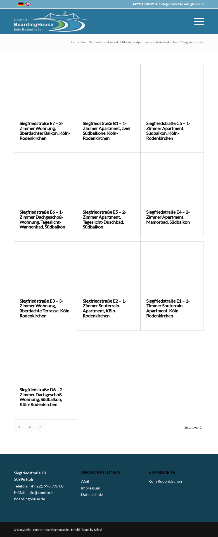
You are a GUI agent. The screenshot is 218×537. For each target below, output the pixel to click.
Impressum (90, 488)
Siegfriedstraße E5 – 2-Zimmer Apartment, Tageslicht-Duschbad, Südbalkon (104, 219)
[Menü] (196, 21)
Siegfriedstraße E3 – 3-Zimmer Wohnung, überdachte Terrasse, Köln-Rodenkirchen (45, 308)
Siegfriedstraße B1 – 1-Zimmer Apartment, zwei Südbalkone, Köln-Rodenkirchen (106, 131)
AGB (85, 481)
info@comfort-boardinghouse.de (182, 4)
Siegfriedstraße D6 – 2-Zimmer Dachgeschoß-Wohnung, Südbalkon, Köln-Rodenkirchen (42, 397)
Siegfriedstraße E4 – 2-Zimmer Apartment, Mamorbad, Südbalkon (168, 216)
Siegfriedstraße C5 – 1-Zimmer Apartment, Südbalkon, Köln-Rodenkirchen (168, 131)
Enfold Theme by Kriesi (86, 529)
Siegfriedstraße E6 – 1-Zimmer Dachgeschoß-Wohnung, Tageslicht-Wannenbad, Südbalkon (42, 219)
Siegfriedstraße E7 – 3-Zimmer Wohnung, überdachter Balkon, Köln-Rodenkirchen (45, 131)
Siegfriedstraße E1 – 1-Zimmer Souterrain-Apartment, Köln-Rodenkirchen (168, 308)
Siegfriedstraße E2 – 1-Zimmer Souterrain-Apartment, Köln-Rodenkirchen (104, 308)
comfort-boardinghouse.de (51, 529)
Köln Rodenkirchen (165, 481)
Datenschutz (92, 494)
